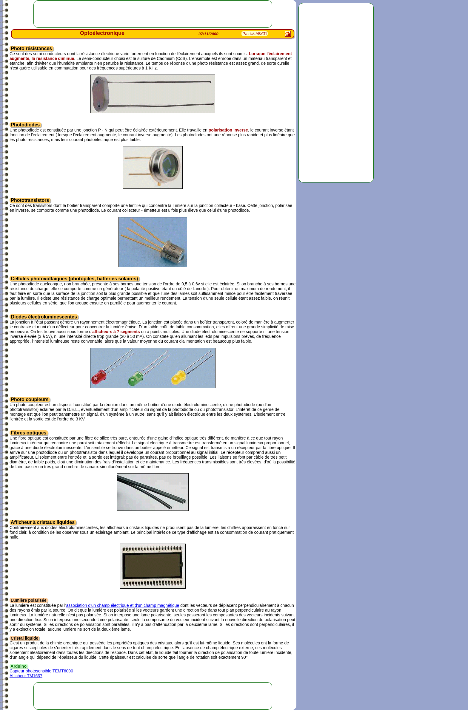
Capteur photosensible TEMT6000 (41, 671)
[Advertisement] (336, 92)
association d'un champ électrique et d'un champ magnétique (122, 605)
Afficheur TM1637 (26, 675)
